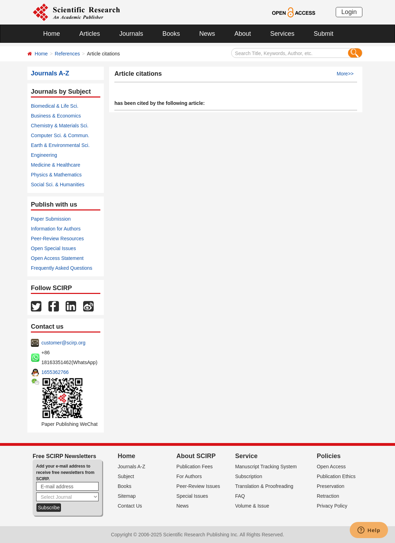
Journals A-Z (132, 466)
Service (246, 456)
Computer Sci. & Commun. (60, 135)
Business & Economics (56, 116)
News (207, 33)
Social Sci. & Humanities (58, 184)
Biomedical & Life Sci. (54, 106)
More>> (345, 73)
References (67, 53)
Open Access (331, 466)
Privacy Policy (332, 506)
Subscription (248, 476)
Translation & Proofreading (264, 486)
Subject (126, 476)
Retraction (328, 496)
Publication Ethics (336, 476)
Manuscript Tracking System (266, 466)
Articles (89, 33)
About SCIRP (196, 456)
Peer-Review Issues (198, 486)
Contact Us (130, 506)
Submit (323, 33)
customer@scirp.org (63, 343)
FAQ (240, 496)
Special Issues (192, 496)
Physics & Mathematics (56, 174)
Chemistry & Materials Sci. (59, 125)
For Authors (189, 476)
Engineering (44, 155)
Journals (131, 33)
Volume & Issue (252, 506)
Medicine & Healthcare (55, 165)
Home (51, 33)
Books (171, 33)
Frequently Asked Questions (61, 268)
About (242, 33)
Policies (329, 456)
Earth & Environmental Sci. (60, 145)
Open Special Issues (53, 248)
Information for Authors (56, 229)
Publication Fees (194, 466)
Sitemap (127, 496)
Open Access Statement (57, 258)
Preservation (330, 486)
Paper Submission (51, 219)
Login (349, 11)
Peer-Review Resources (57, 238)
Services (282, 33)
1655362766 (55, 372)
